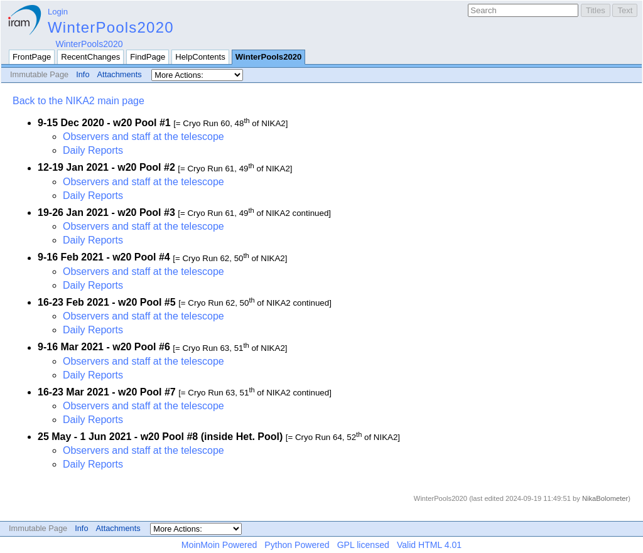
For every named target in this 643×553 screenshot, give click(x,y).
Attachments (119, 74)
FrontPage (32, 57)
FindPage (147, 57)
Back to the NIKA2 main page (78, 100)
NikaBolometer (605, 498)
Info (82, 74)
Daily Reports (93, 150)
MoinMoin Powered (219, 545)
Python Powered (296, 545)
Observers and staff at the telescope (143, 136)
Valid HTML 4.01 (429, 545)
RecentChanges (90, 57)
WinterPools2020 (111, 27)
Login (58, 11)
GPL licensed (363, 545)
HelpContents (200, 57)
